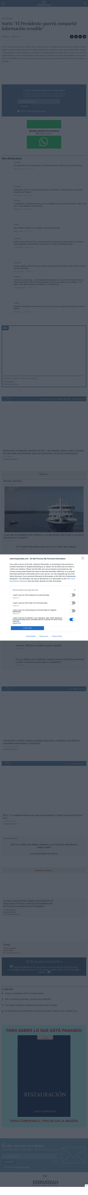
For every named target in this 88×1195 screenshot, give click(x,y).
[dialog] (44, 597)
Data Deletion (31, 636)
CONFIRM (27, 628)
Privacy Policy (57, 636)
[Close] (83, 559)
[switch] (72, 595)
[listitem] (44, 590)
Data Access (43, 636)
